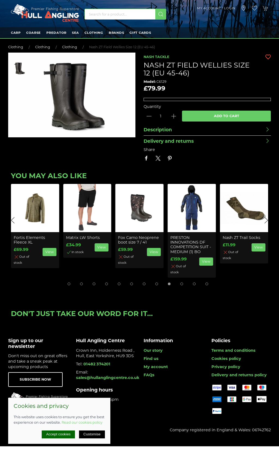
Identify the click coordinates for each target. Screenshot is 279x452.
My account (156, 366)
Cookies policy (226, 358)
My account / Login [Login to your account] (216, 8)
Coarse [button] (33, 33)
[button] (254, 8)
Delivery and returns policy (239, 374)
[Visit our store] (243, 8)
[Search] (125, 14)
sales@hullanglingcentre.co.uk (108, 377)
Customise (92, 434)
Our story (153, 350)
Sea (75, 33)
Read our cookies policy (82, 422)
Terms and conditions (233, 350)
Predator (56, 33)
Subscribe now (35, 379)
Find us (151, 358)
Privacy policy (225, 366)
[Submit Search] (160, 14)
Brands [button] (116, 33)
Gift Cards (140, 33)
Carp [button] (16, 33)
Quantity (152, 106)
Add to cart (226, 116)
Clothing (93, 33)
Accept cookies (58, 434)
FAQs (149, 374)
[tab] (69, 284)
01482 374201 (96, 364)
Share (149, 149)
